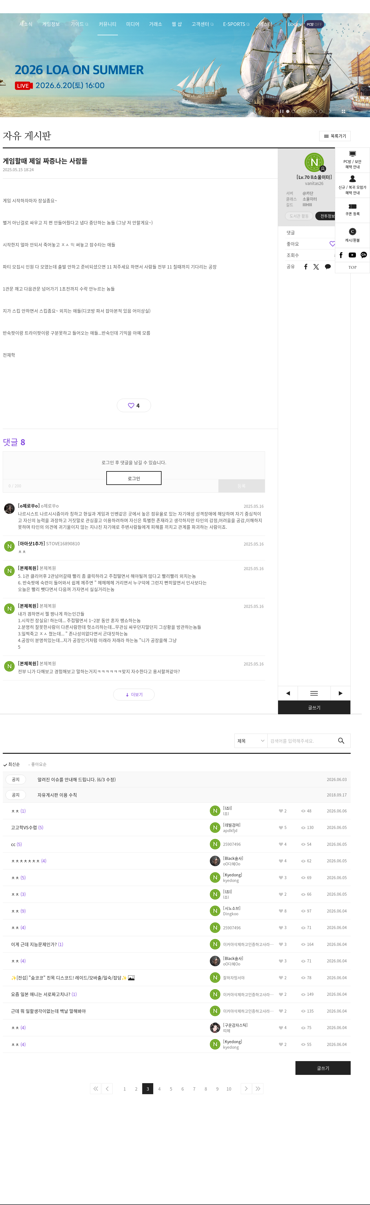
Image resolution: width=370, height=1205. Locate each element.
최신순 (14, 764)
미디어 (132, 23)
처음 (95, 1088)
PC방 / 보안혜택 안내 (352, 164)
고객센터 (200, 23)
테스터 (265, 23)
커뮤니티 (108, 23)
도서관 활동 (299, 216)
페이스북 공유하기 (306, 267)
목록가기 (338, 136)
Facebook (341, 255)
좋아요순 (39, 764)
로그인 (295, 24)
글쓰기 (314, 707)
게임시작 (349, 24)
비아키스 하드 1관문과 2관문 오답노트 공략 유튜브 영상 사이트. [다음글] (340, 693)
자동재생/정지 (282, 111)
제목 (241, 740)
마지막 (257, 1088)
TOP (352, 267)
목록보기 (314, 693)
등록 (241, 485)
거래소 (155, 23)
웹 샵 (177, 23)
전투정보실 (330, 216)
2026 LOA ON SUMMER (185, 65)
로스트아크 (10, 24)
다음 (246, 1088)
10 (228, 1088)
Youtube (352, 255)
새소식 (26, 23)
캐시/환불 (352, 240)
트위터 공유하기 (316, 267)
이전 (107, 1088)
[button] (272, 111)
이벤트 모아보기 (343, 111)
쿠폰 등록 (352, 213)
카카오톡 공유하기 (327, 267)
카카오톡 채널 (364, 255)
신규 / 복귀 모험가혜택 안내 (352, 189)
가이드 (77, 23)
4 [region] (138, 405)
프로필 (314, 162)
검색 (341, 740)
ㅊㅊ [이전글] (288, 693)
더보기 (137, 694)
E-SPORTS (234, 23)
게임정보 (51, 23)
